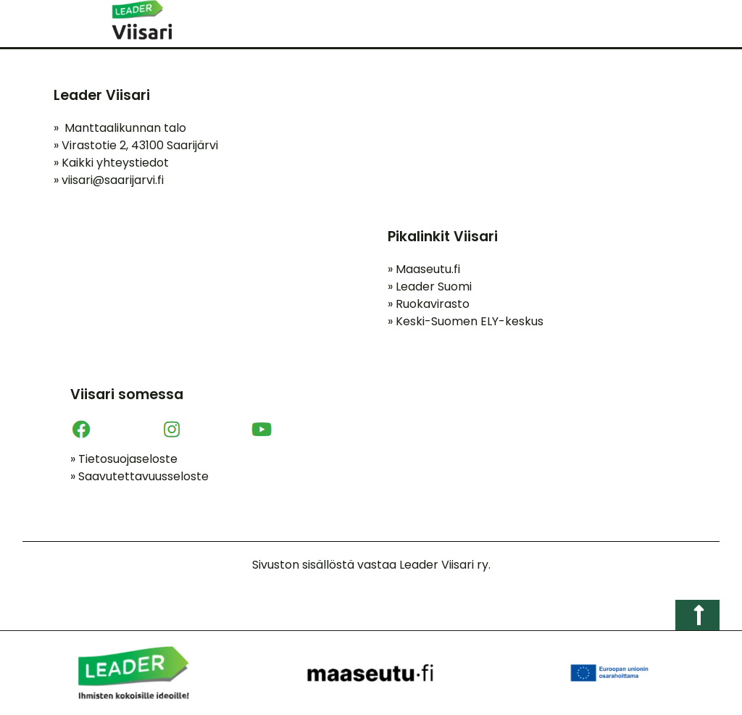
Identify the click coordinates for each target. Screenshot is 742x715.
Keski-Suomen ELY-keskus (465, 321)
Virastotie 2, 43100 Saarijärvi (136, 145)
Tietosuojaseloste (124, 459)
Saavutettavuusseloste (139, 476)
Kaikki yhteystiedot (111, 162)
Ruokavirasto (429, 304)
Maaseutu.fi (424, 269)
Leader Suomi (430, 286)
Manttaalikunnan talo (120, 128)
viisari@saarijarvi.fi (113, 180)
